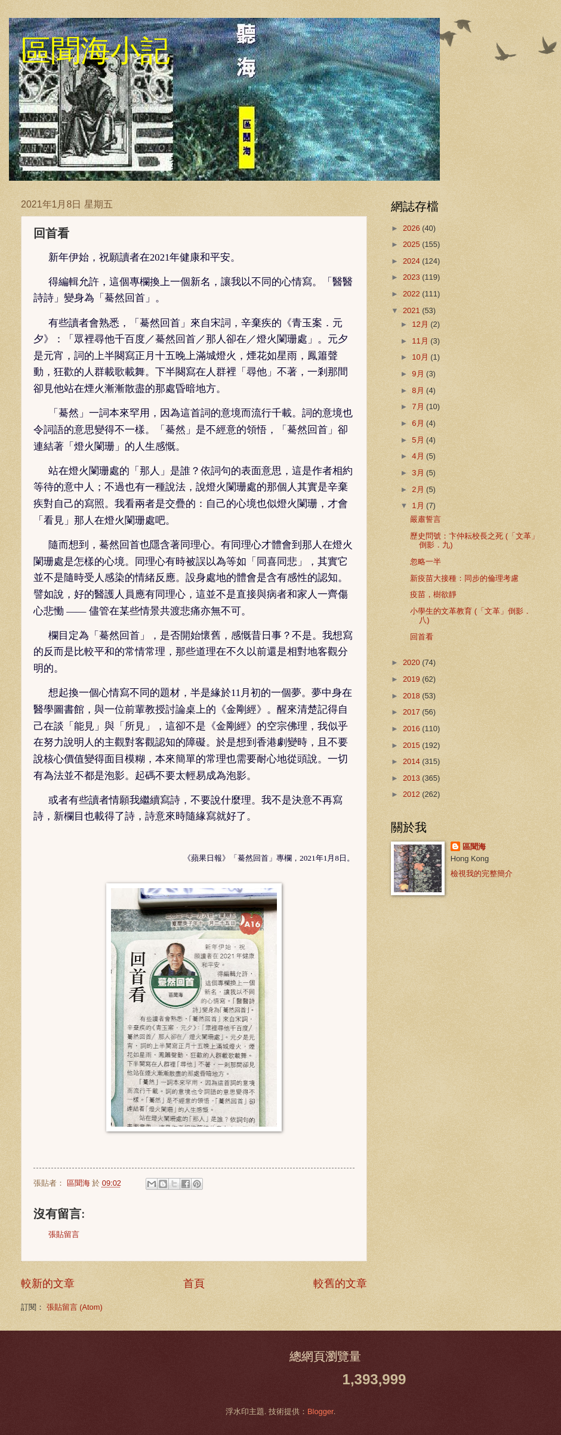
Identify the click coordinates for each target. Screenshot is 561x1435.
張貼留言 (63, 1234)
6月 (419, 423)
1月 (419, 505)
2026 (412, 228)
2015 (412, 745)
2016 (412, 728)
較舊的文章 (340, 1283)
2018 (412, 695)
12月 (421, 324)
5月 (419, 439)
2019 (412, 679)
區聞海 (474, 846)
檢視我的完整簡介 (482, 873)
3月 (419, 472)
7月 (419, 406)
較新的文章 (48, 1283)
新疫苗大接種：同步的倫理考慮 (464, 578)
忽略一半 (425, 561)
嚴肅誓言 (425, 519)
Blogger (320, 1411)
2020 (412, 662)
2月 (419, 489)
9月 (419, 373)
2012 (412, 794)
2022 (412, 293)
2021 (412, 310)
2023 (412, 277)
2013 (412, 778)
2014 (412, 761)
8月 (419, 390)
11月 (421, 340)
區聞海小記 (95, 50)
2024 (412, 260)
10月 (421, 356)
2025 (412, 244)
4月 (419, 455)
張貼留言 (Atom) (75, 1307)
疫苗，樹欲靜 (433, 594)
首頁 (194, 1283)
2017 (412, 711)
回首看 (421, 636)
